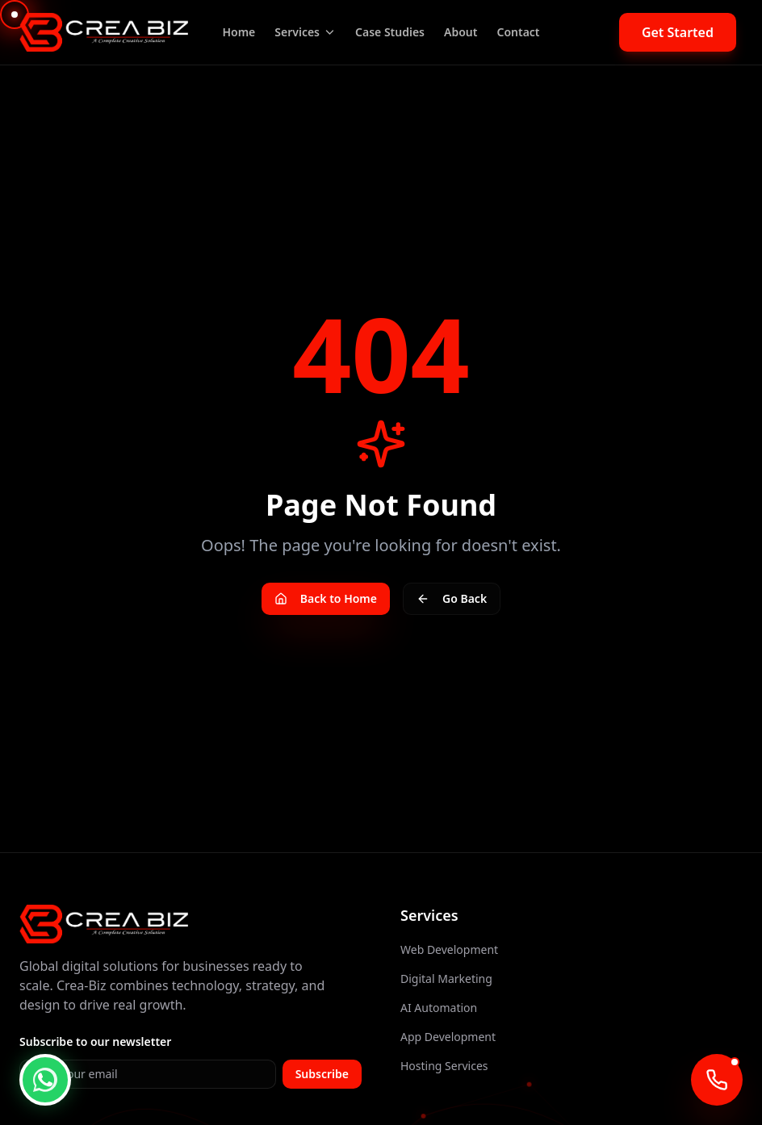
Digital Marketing (446, 978)
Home (238, 32)
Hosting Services (444, 1065)
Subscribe (322, 1073)
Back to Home (325, 598)
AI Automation (438, 1007)
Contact (517, 32)
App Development (448, 1036)
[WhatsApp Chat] (45, 1080)
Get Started (678, 32)
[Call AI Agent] (717, 1080)
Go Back (452, 598)
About (460, 32)
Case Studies (390, 32)
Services (305, 32)
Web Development (449, 949)
